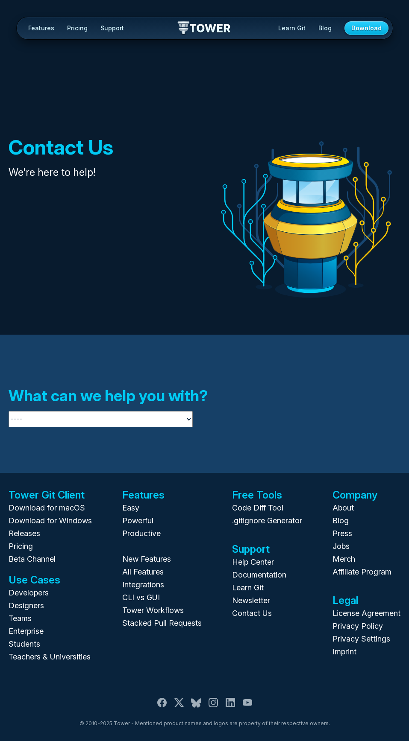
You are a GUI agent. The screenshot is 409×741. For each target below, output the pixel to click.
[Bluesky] (196, 706)
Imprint (344, 651)
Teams (20, 618)
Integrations (143, 584)
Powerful (137, 520)
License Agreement (366, 613)
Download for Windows (50, 520)
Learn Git (292, 28)
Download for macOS (47, 507)
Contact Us (252, 613)
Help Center (253, 561)
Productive (141, 533)
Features (41, 28)
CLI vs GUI (141, 597)
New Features (146, 558)
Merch (343, 558)
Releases (24, 533)
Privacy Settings (361, 638)
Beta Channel (32, 558)
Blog (325, 28)
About (343, 507)
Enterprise (26, 631)
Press (342, 533)
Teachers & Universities (50, 656)
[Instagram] (213, 706)
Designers (26, 605)
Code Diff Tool (257, 507)
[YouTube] (247, 706)
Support (112, 28)
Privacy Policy (357, 625)
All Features (143, 571)
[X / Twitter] (179, 706)
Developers (29, 592)
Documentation (259, 574)
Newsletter (251, 600)
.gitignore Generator (267, 520)
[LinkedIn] (230, 706)
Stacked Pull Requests (162, 622)
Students (24, 643)
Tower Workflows (153, 610)
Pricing (77, 28)
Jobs (341, 546)
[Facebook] (162, 706)
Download (366, 28)
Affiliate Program (361, 571)
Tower (204, 28)
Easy (130, 507)
